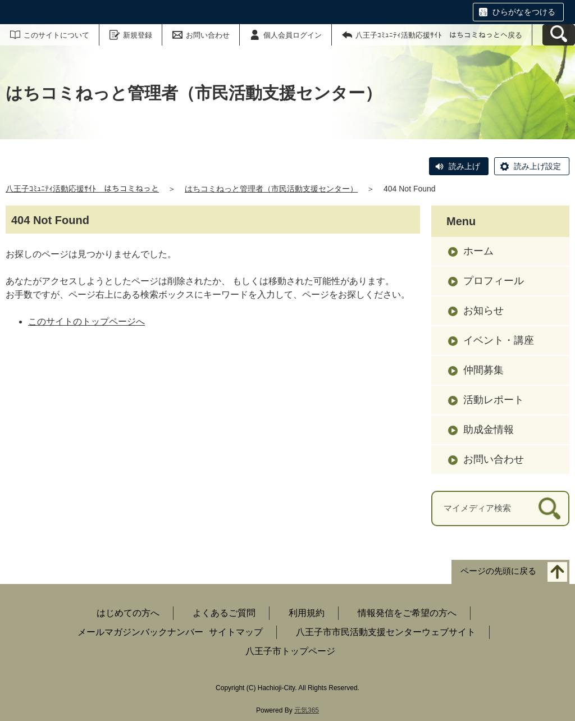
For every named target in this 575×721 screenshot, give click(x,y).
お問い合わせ (208, 35)
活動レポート (493, 399)
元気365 (306, 710)
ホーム (478, 251)
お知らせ (483, 310)
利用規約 (307, 613)
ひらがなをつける (523, 11)
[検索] (549, 508)
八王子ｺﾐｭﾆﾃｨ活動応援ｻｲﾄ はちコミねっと (82, 188)
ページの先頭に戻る (498, 571)
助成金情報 (488, 429)
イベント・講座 (498, 340)
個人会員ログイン (292, 35)
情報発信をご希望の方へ (407, 613)
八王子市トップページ (290, 651)
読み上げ (464, 166)
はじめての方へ (128, 613)
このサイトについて (56, 35)
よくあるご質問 (224, 613)
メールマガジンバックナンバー (140, 632)
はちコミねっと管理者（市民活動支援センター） (271, 188)
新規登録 (137, 35)
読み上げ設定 (537, 166)
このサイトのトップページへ (86, 321)
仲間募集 (483, 370)
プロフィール (493, 280)
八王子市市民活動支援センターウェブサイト (386, 632)
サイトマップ (236, 632)
